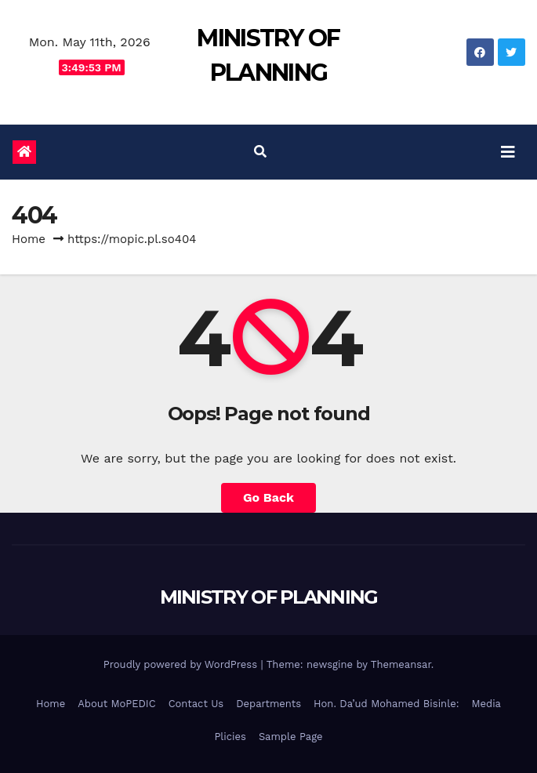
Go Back (268, 497)
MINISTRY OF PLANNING (269, 597)
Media (486, 703)
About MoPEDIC (116, 703)
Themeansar (401, 664)
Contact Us (196, 703)
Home (28, 239)
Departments (268, 703)
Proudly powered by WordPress (182, 664)
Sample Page (291, 736)
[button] (260, 151)
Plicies (229, 736)
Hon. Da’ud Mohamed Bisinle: (386, 703)
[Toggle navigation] (508, 152)
